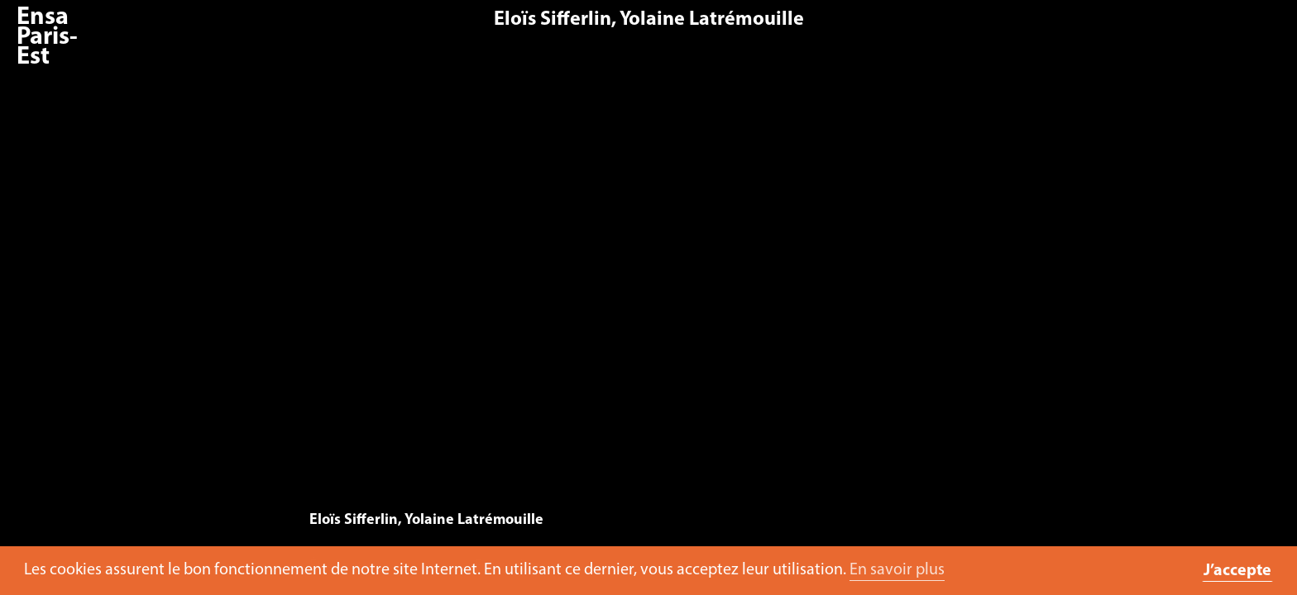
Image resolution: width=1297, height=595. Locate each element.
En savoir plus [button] (897, 570)
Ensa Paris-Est (47, 37)
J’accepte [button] (1237, 571)
